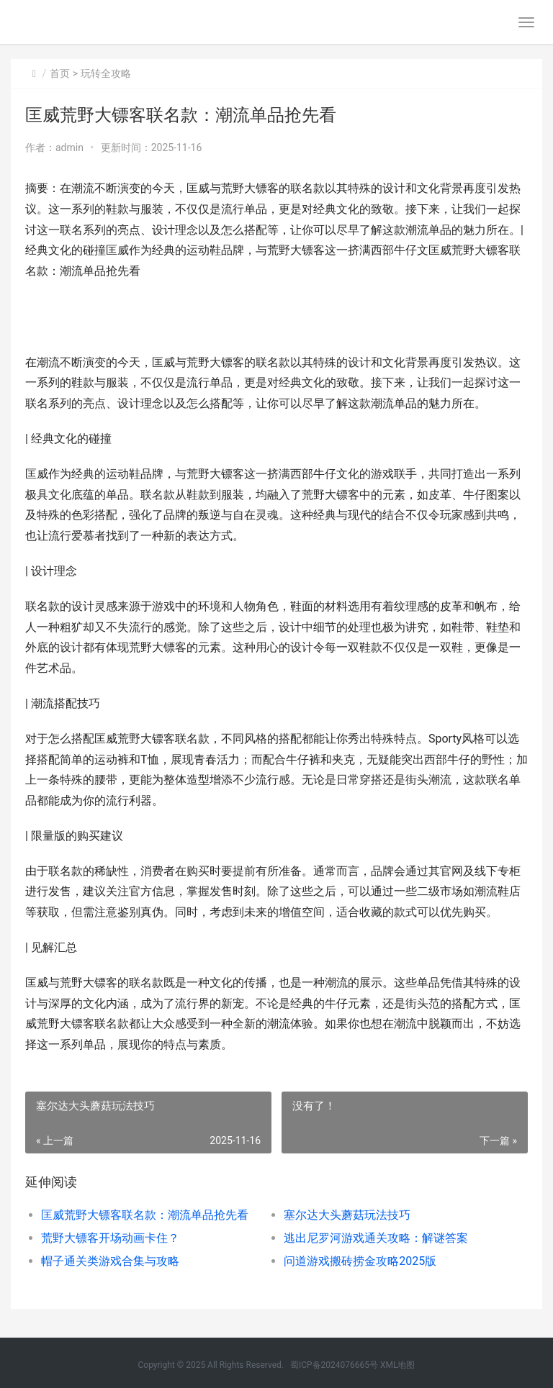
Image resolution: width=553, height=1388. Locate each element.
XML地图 (397, 1365)
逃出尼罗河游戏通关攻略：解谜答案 (376, 1238)
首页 (60, 73)
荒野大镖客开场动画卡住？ (110, 1238)
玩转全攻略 (106, 73)
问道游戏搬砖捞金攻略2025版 (360, 1261)
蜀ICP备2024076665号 (334, 1365)
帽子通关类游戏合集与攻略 (110, 1261)
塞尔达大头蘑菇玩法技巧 (347, 1215)
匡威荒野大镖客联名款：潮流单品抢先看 (144, 1215)
